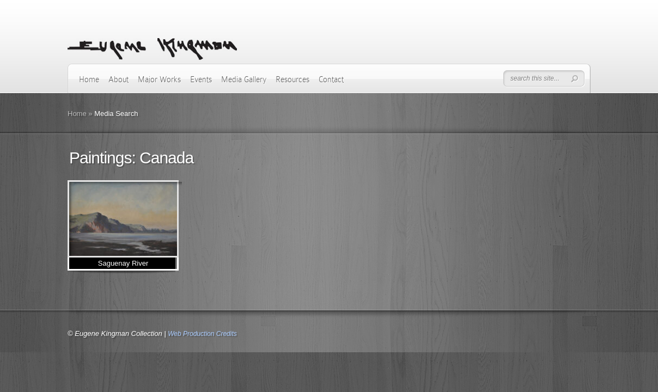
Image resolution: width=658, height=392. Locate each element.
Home (89, 79)
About (118, 79)
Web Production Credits (202, 334)
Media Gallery (243, 79)
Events (201, 79)
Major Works (159, 79)
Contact (331, 79)
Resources (292, 79)
